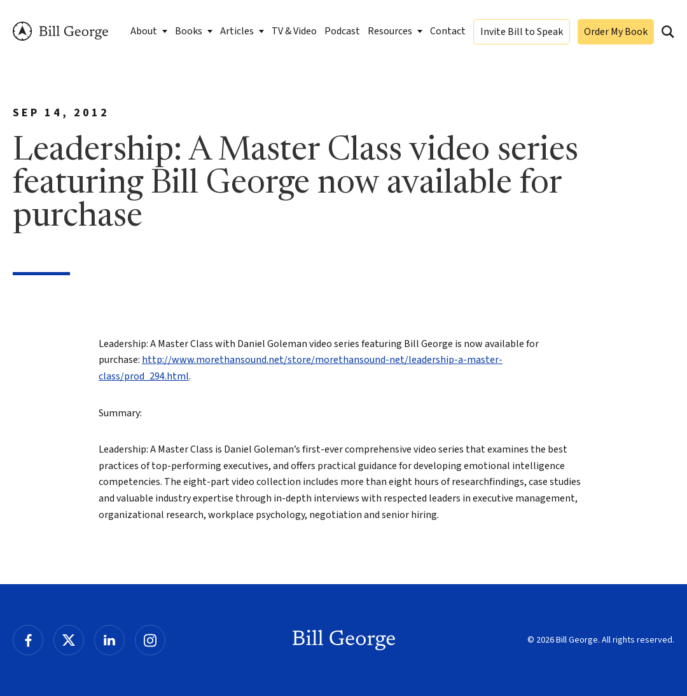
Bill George (60, 31)
